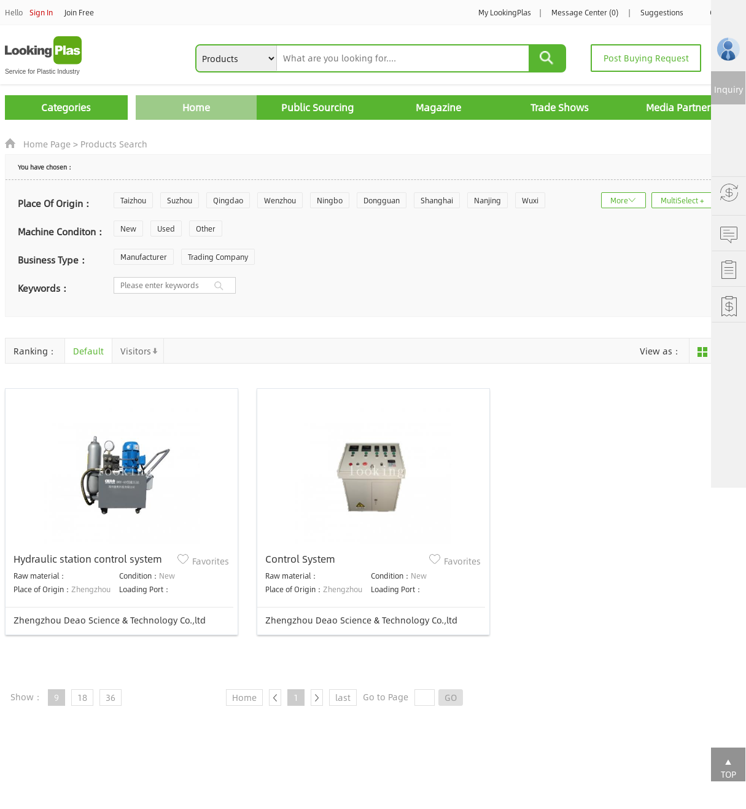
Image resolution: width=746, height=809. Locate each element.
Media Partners (680, 107)
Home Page (47, 143)
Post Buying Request (646, 57)
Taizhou (133, 200)
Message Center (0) (584, 12)
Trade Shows (559, 107)
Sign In (41, 12)
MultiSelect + (682, 200)
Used (166, 228)
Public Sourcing (317, 107)
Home (196, 107)
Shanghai (437, 200)
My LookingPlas (504, 12)
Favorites (210, 561)
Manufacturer (143, 256)
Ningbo (330, 200)
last (343, 697)
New (128, 228)
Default (88, 351)
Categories (66, 107)
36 (110, 697)
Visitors (135, 351)
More (619, 200)
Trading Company (218, 256)
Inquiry (728, 89)
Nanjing (487, 200)
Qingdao (228, 200)
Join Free (79, 12)
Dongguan (381, 200)
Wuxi (530, 200)
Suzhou (179, 200)
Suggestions (661, 12)
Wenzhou (280, 200)
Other (206, 228)
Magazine (438, 107)
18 (82, 697)
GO (451, 697)
